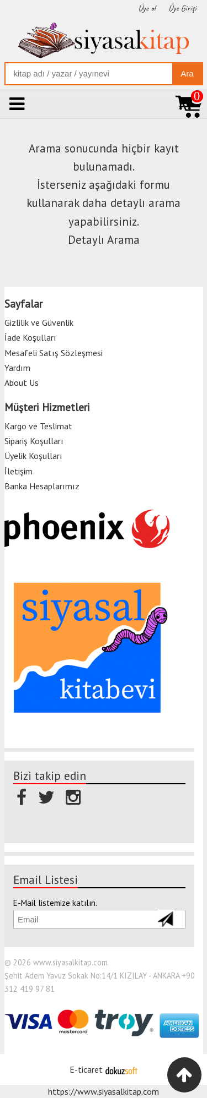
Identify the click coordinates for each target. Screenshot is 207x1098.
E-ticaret (86, 1069)
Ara (187, 73)
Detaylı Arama (104, 239)
